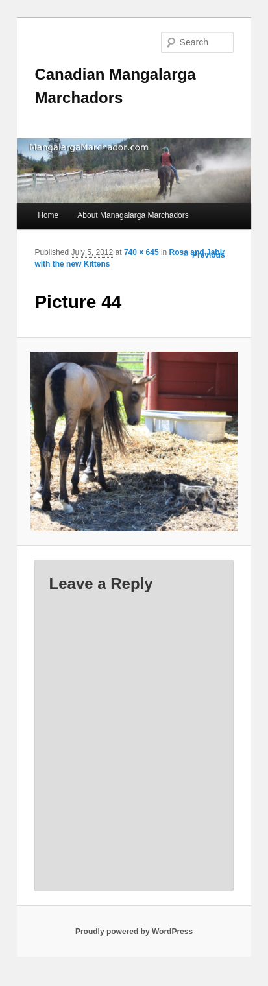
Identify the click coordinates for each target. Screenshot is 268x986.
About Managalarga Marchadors (132, 215)
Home (48, 215)
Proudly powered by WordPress (134, 931)
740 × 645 (141, 252)
